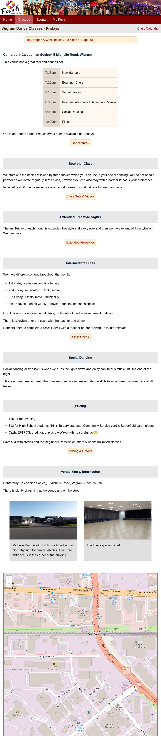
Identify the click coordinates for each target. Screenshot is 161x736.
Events (41, 19)
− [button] (9, 584)
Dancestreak (80, 143)
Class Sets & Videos (80, 196)
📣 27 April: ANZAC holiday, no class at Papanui (59, 39)
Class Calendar (148, 28)
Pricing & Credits (80, 451)
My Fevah (60, 19)
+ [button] (9, 578)
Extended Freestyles (80, 242)
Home (7, 19)
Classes (24, 19)
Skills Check (80, 337)
